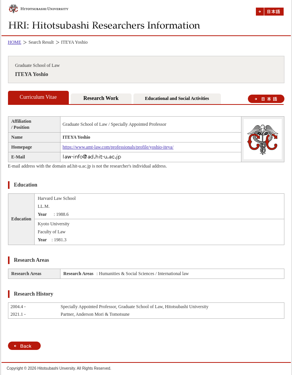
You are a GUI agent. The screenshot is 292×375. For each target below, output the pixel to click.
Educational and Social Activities (177, 98)
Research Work (100, 98)
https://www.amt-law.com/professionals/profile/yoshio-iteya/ (118, 147)
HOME (14, 42)
